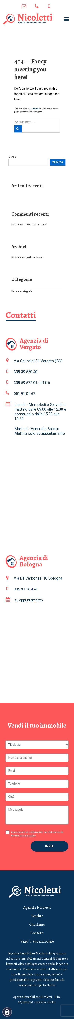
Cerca (12, 156)
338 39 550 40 (25, 372)
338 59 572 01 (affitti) (32, 382)
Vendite (37, 915)
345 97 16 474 (49, 6)
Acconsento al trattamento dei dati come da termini (37, 834)
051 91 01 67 (36, 6)
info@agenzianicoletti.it (24, 6)
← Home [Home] (35, 108)
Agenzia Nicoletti (37, 907)
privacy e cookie (45, 1002)
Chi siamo (37, 924)
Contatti (37, 932)
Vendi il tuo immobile (37, 941)
